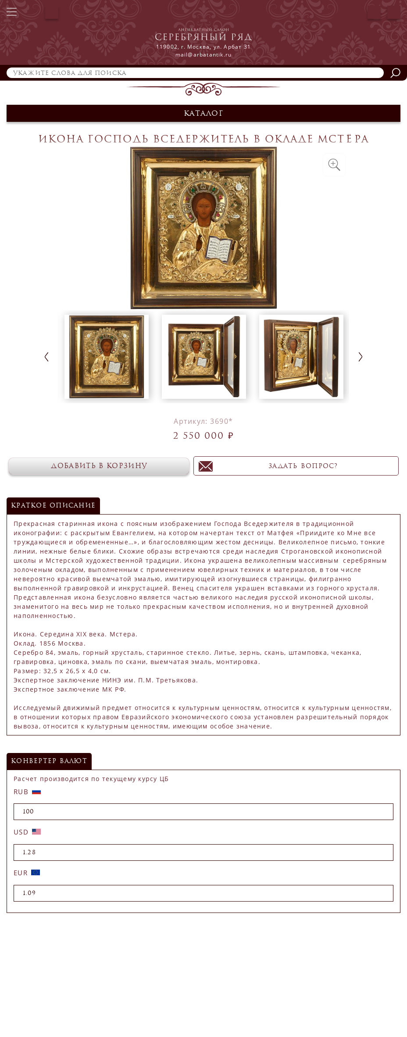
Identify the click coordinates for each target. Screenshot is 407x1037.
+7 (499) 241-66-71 (31, 12)
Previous (46, 357)
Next (360, 357)
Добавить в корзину (105, 466)
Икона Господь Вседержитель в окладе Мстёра (203, 139)
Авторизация (374, 12)
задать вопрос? (309, 466)
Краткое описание (53, 505)
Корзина (393, 12)
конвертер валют (49, 761)
